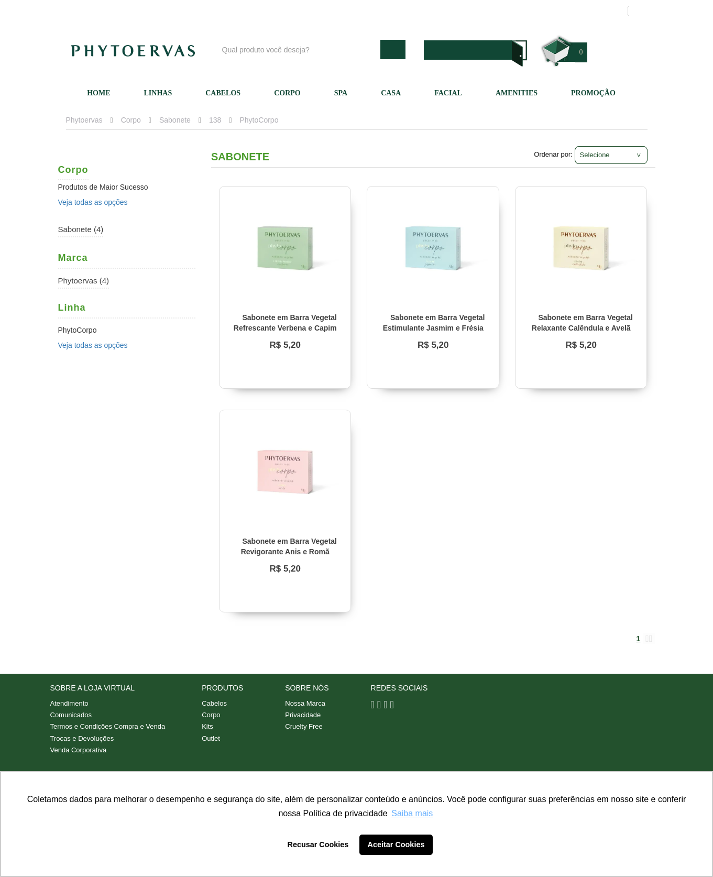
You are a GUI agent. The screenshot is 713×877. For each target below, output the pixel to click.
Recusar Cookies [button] (318, 844)
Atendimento (464, 11)
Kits (207, 727)
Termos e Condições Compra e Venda (108, 727)
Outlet (211, 739)
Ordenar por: (553, 154)
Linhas (158, 93)
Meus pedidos (579, 11)
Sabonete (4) (81, 229)
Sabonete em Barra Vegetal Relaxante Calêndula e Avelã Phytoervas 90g (582, 328)
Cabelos (222, 93)
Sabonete (175, 120)
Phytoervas (84, 120)
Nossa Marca (305, 703)
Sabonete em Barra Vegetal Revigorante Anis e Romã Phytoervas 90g (289, 551)
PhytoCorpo (259, 120)
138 (215, 120)
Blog (360, 11)
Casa (391, 93)
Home (98, 93)
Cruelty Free (304, 727)
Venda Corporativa (78, 751)
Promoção (593, 93)
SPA (340, 93)
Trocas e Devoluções (82, 739)
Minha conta (520, 11)
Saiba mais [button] (412, 813)
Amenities (517, 93)
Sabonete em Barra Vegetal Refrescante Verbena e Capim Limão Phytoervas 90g (285, 328)
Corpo (287, 93)
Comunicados (71, 715)
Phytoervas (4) (83, 280)
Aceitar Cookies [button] (396, 844)
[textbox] (298, 49)
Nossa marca (406, 11)
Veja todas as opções (93, 202)
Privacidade (303, 715)
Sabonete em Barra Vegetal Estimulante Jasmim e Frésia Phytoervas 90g (434, 328)
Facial (448, 93)
